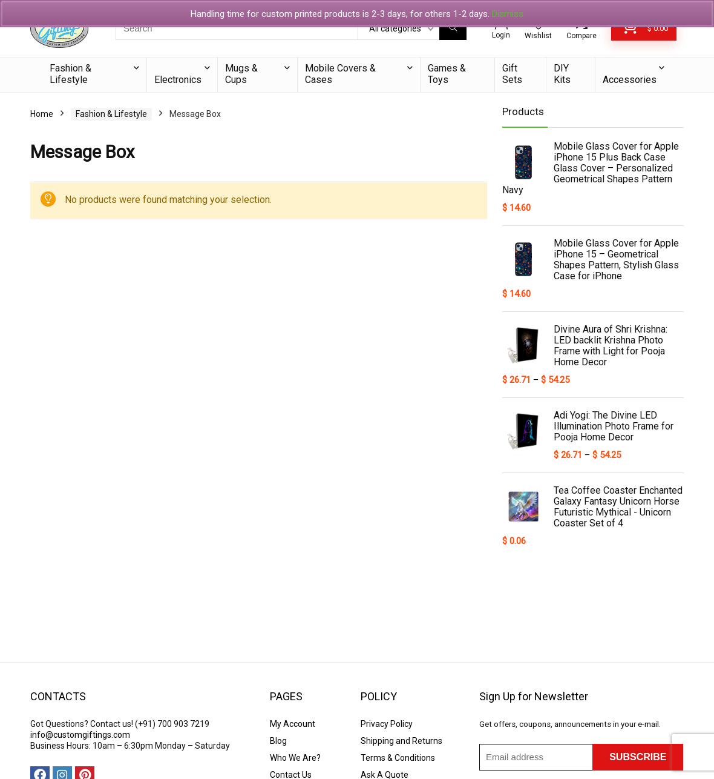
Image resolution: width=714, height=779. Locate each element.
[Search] (453, 28)
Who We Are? (295, 758)
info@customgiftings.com (80, 735)
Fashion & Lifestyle (70, 73)
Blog (278, 741)
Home (41, 114)
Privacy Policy (387, 724)
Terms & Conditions (398, 758)
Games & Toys (447, 73)
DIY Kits (562, 73)
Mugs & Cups (241, 73)
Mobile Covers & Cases (340, 73)
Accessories (630, 79)
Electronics (177, 79)
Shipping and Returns (401, 741)
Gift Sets (512, 73)
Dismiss (507, 13)
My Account (292, 724)
